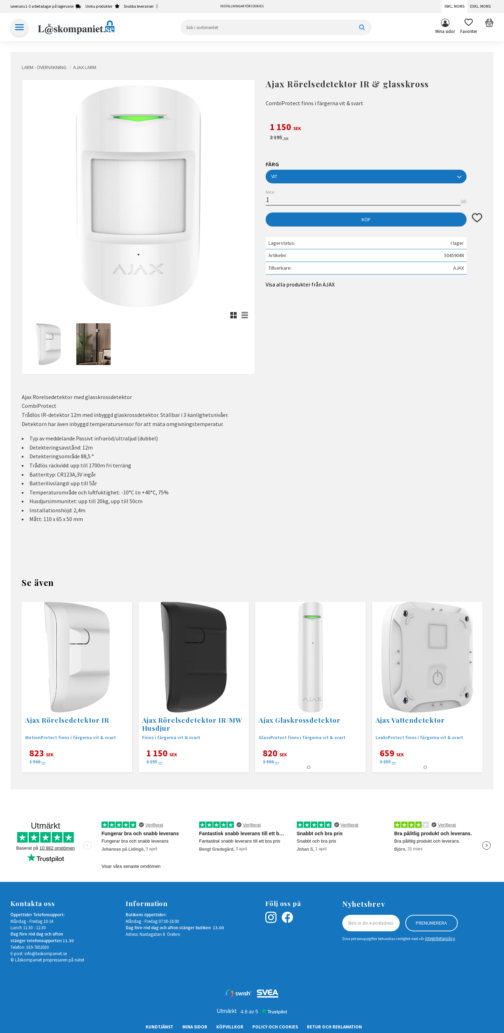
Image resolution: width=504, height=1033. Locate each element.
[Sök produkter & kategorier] (276, 27)
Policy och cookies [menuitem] (275, 1026)
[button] (468, 27)
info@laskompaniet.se (45, 953)
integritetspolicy (440, 938)
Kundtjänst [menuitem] (159, 1026)
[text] (374, 128)
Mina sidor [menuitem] (445, 31)
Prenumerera (431, 923)
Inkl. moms (454, 6)
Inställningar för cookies (242, 6)
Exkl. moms (480, 6)
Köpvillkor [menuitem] (229, 1026)
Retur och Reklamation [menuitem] (334, 1026)
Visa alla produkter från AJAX (300, 284)
